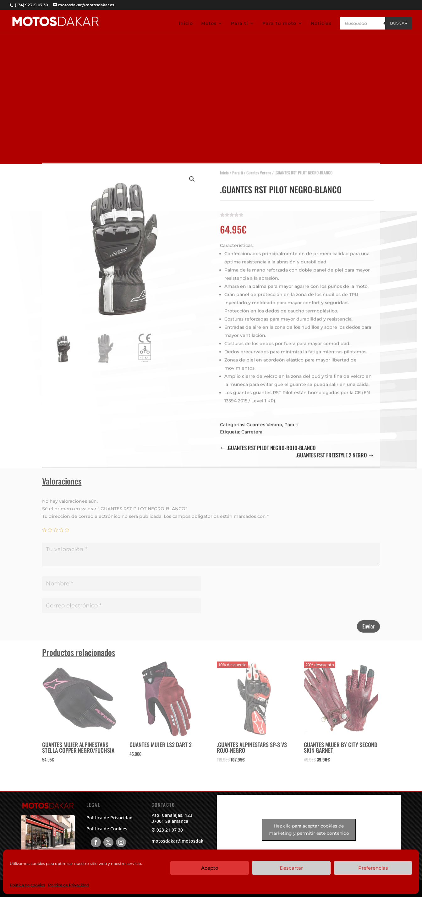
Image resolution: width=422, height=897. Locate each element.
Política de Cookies (106, 829)
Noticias (321, 23)
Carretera (251, 428)
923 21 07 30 (169, 830)
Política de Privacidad (68, 885)
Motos (208, 23)
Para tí (239, 23)
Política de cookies (27, 885)
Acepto (209, 868)
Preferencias (373, 868)
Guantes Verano (258, 169)
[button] (192, 175)
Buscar (398, 22)
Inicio (186, 23)
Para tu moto (279, 23)
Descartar (291, 868)
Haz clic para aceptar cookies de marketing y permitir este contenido (309, 829)
